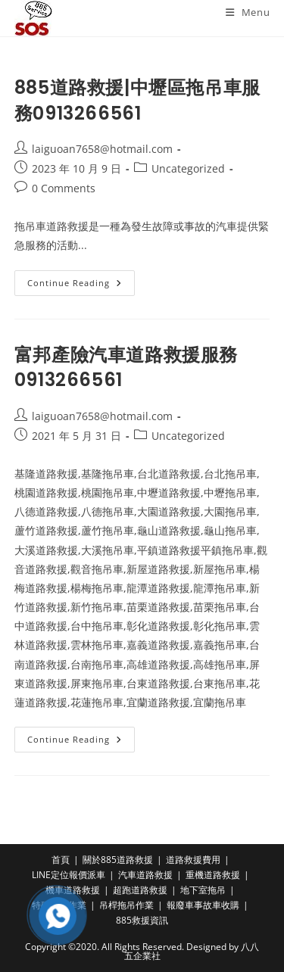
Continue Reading (81, 286)
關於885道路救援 (118, 859)
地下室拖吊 (203, 889)
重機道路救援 (213, 874)
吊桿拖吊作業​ (126, 905)
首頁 (60, 859)
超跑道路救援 (140, 889)
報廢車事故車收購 (203, 905)
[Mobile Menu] (248, 12)
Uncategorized (188, 168)
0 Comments (63, 188)
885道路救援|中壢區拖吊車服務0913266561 (137, 100)
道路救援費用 (193, 859)
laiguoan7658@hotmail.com (102, 149)
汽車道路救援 (145, 874)
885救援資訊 (142, 920)
